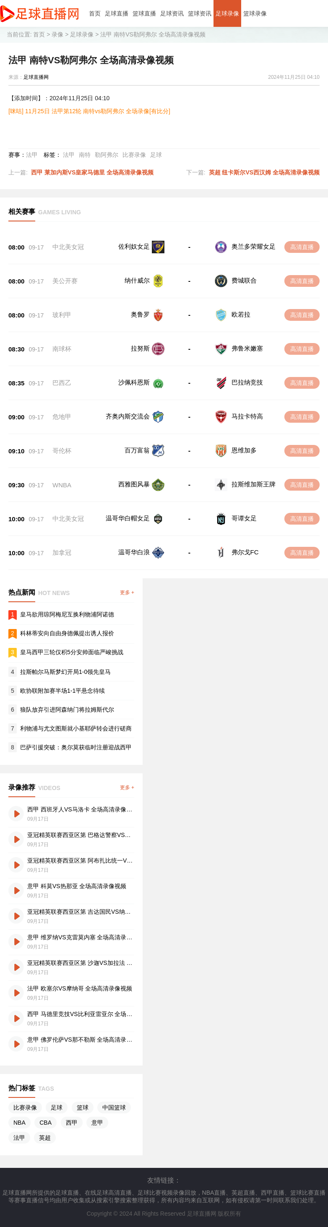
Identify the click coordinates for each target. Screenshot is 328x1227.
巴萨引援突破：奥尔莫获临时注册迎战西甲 (76, 747)
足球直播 (116, 13)
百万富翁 (137, 450)
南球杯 (61, 348)
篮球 (83, 1107)
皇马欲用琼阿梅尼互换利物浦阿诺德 (67, 614)
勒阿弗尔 (106, 154)
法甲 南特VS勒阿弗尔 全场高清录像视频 (152, 34)
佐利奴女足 (134, 246)
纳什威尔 (137, 280)
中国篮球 (114, 1107)
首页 (95, 13)
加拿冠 (61, 552)
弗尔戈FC (245, 552)
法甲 (32, 154)
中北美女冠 (68, 246)
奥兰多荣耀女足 (254, 246)
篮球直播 (144, 13)
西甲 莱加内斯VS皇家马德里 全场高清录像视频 (92, 172)
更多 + (127, 592)
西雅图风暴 (134, 484)
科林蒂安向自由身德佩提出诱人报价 (67, 633)
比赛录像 (134, 154)
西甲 (72, 1122)
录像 (57, 34)
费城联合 (244, 280)
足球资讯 (172, 13)
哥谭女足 (244, 518)
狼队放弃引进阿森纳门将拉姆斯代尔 (67, 709)
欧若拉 (241, 314)
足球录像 (227, 13)
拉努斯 (140, 348)
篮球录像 (255, 13)
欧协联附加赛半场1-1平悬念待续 (62, 690)
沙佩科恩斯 (134, 382)
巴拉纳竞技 (247, 382)
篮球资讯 (199, 13)
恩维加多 (244, 450)
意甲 (97, 1122)
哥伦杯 (61, 450)
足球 (156, 154)
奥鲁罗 (140, 314)
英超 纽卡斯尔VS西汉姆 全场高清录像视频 (264, 172)
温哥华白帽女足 (128, 518)
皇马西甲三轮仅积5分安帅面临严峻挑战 (71, 652)
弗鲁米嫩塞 (247, 348)
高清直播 (302, 247)
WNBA (61, 485)
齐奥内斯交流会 (128, 416)
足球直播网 (36, 77)
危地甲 (61, 416)
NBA (19, 1122)
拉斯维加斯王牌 (254, 484)
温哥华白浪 (134, 552)
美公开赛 (65, 280)
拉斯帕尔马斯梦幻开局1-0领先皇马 (65, 671)
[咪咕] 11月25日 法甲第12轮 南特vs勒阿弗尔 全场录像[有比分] (89, 111)
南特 (85, 154)
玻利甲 (61, 314)
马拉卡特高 (247, 416)
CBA (45, 1122)
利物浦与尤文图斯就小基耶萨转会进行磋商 (76, 728)
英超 (45, 1137)
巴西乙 (61, 382)
